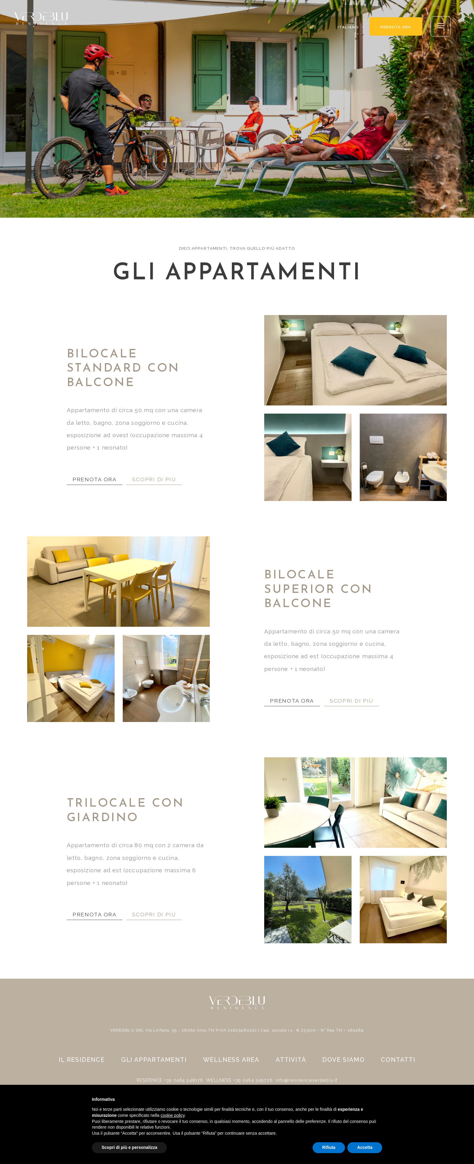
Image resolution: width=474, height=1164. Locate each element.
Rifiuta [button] (329, 1147)
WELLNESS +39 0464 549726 (240, 1080)
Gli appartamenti (158, 1063)
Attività (291, 1063)
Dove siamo (343, 1063)
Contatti (398, 1063)
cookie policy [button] (172, 1115)
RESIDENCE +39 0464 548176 (172, 1080)
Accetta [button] (364, 1147)
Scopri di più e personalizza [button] (129, 1147)
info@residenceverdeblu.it (305, 1080)
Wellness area (231, 1063)
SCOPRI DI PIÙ (161, 478)
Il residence (82, 1063)
